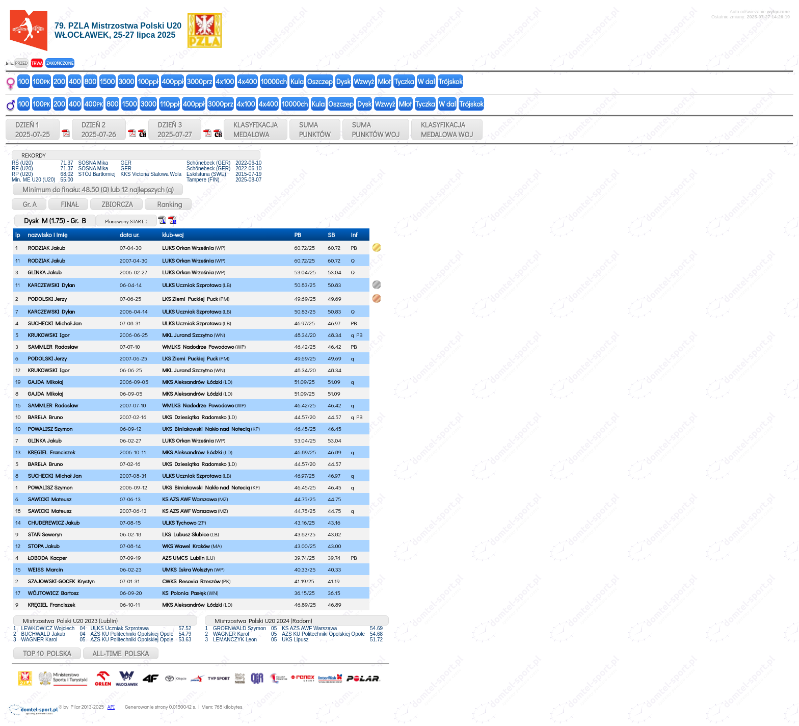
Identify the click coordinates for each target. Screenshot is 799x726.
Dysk (343, 81)
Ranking (168, 204)
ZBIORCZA (116, 204)
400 (75, 81)
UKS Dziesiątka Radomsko (194, 417)
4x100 (225, 81)
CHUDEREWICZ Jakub (54, 522)
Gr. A (29, 204)
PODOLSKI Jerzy (47, 298)
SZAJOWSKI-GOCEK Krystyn (61, 581)
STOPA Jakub (44, 546)
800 (90, 81)
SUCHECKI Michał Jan (55, 323)
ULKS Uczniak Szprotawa (191, 285)
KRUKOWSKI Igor (49, 335)
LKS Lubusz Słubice (185, 534)
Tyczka (404, 81)
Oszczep (320, 81)
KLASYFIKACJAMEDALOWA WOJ (447, 129)
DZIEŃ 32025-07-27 (175, 129)
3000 (126, 81)
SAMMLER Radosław (53, 346)
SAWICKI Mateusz (50, 499)
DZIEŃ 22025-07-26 (99, 129)
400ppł (172, 81)
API (111, 707)
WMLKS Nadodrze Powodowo (198, 346)
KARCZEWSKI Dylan (51, 285)
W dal (426, 81)
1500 (107, 81)
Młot (384, 81)
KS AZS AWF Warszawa (189, 499)
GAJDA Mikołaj (45, 381)
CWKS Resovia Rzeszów (191, 581)
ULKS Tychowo (179, 522)
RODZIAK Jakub (47, 247)
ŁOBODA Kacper (47, 557)
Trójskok (450, 81)
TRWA (37, 63)
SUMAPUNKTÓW (315, 129)
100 (24, 81)
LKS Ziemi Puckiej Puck (190, 298)
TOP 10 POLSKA (47, 653)
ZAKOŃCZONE (59, 63)
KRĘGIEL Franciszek (51, 452)
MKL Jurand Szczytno (187, 335)
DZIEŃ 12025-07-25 (32, 129)
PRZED (21, 63)
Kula (297, 81)
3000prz (199, 81)
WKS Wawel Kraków (186, 546)
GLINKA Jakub (45, 272)
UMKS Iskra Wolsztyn (187, 569)
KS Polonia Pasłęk (184, 593)
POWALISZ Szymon (50, 428)
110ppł (169, 104)
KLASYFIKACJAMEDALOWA (255, 129)
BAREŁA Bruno (45, 417)
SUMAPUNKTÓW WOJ (376, 129)
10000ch (274, 81)
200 (59, 81)
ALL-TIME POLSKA (121, 653)
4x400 (247, 81)
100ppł (148, 81)
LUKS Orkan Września (188, 247)
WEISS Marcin (45, 569)
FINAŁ (68, 204)
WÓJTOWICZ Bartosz (53, 593)
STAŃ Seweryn (45, 534)
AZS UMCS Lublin (183, 557)
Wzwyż (364, 81)
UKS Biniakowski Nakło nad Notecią (206, 428)
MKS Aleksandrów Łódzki (192, 381)
